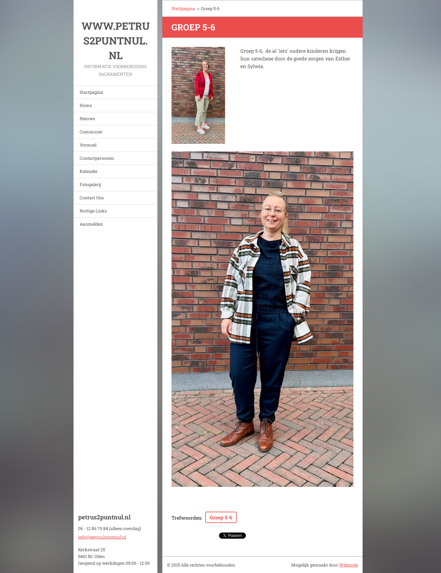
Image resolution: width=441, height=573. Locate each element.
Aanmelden (91, 224)
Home (86, 105)
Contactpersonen (97, 158)
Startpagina (91, 92)
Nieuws (87, 118)
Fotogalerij (90, 184)
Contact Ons (92, 198)
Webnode (348, 565)
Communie (91, 132)
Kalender (89, 171)
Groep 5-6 (221, 517)
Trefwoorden (186, 517)
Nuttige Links (93, 211)
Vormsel (88, 145)
